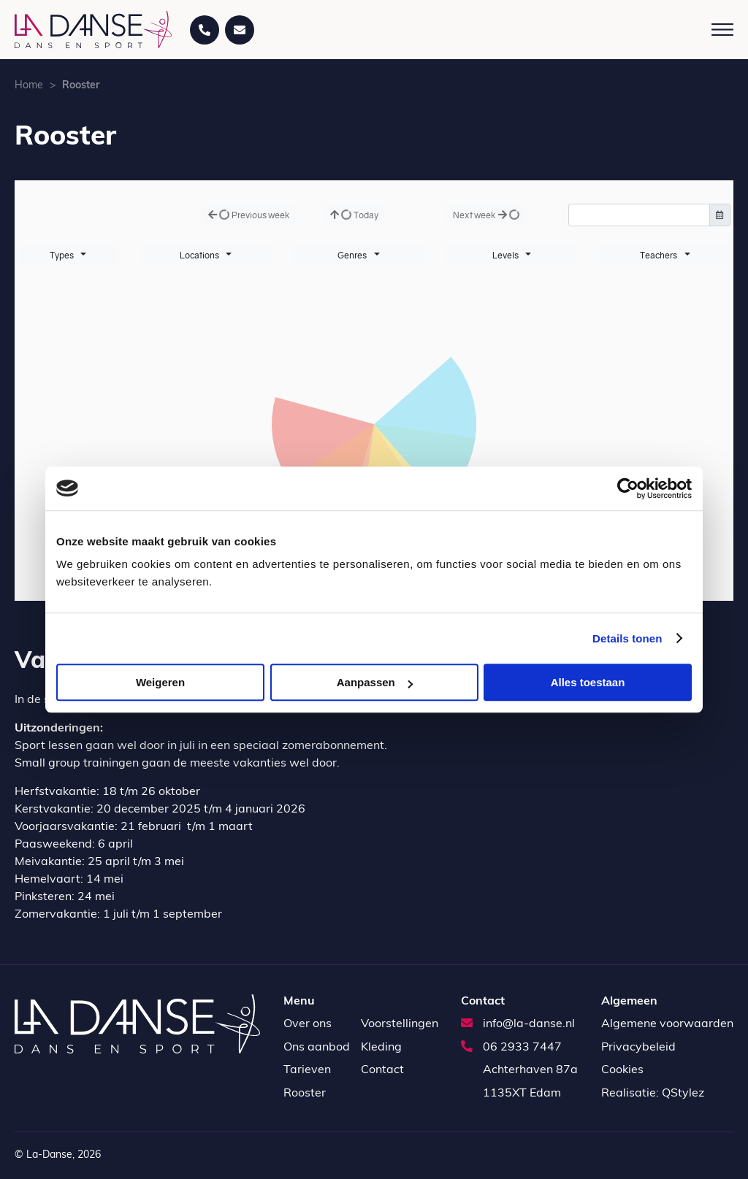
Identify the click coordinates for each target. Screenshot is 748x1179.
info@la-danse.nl (518, 1024)
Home (29, 85)
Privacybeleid (638, 1047)
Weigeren (160, 682)
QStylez (683, 1093)
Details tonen (627, 638)
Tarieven (307, 1070)
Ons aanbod (316, 1047)
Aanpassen (375, 682)
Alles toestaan (588, 682)
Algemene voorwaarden (667, 1024)
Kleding (381, 1047)
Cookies (622, 1070)
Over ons (307, 1024)
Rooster (304, 1093)
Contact (382, 1070)
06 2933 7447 (511, 1047)
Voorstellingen (399, 1024)
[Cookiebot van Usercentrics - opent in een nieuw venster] (628, 488)
